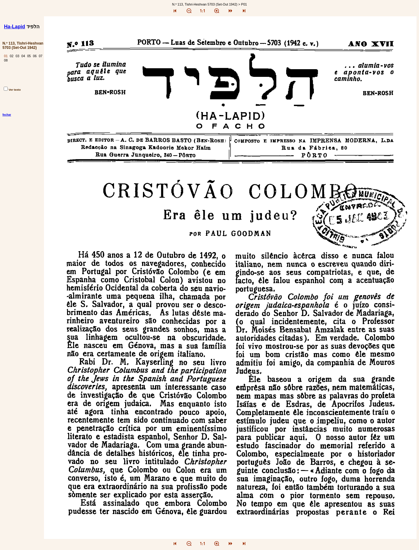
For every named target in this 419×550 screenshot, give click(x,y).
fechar (6, 114)
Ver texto (12, 89)
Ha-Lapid (14, 26)
